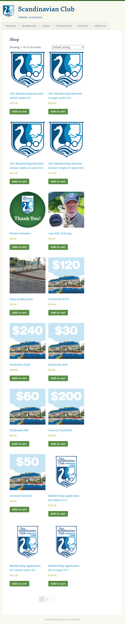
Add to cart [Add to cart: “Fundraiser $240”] (19, 378)
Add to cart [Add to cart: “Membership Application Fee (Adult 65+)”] (58, 513)
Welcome (11, 25)
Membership (29, 25)
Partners (83, 25)
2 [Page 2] (47, 599)
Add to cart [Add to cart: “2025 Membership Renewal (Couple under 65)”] (58, 111)
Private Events (64, 25)
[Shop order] (68, 47)
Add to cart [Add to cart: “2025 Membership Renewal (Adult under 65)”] (19, 111)
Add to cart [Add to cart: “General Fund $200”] (58, 444)
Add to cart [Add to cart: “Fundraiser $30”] (58, 378)
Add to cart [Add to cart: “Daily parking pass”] (19, 312)
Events (46, 25)
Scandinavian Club (46, 8)
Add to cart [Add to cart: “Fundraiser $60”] (19, 444)
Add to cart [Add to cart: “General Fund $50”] (19, 509)
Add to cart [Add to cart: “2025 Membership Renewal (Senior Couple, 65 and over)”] (58, 181)
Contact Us (100, 25)
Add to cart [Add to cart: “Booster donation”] (19, 247)
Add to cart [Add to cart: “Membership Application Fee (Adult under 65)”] (19, 583)
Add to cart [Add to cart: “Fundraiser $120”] (58, 312)
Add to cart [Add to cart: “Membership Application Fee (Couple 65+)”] (58, 583)
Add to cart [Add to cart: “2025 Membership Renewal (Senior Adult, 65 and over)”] (19, 181)
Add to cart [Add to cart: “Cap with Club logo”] (58, 247)
